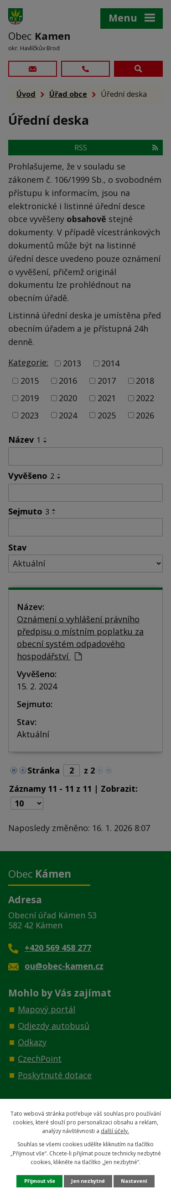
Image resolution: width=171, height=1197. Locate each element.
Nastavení (134, 1180)
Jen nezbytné (88, 1180)
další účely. (115, 1131)
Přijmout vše (39, 1180)
